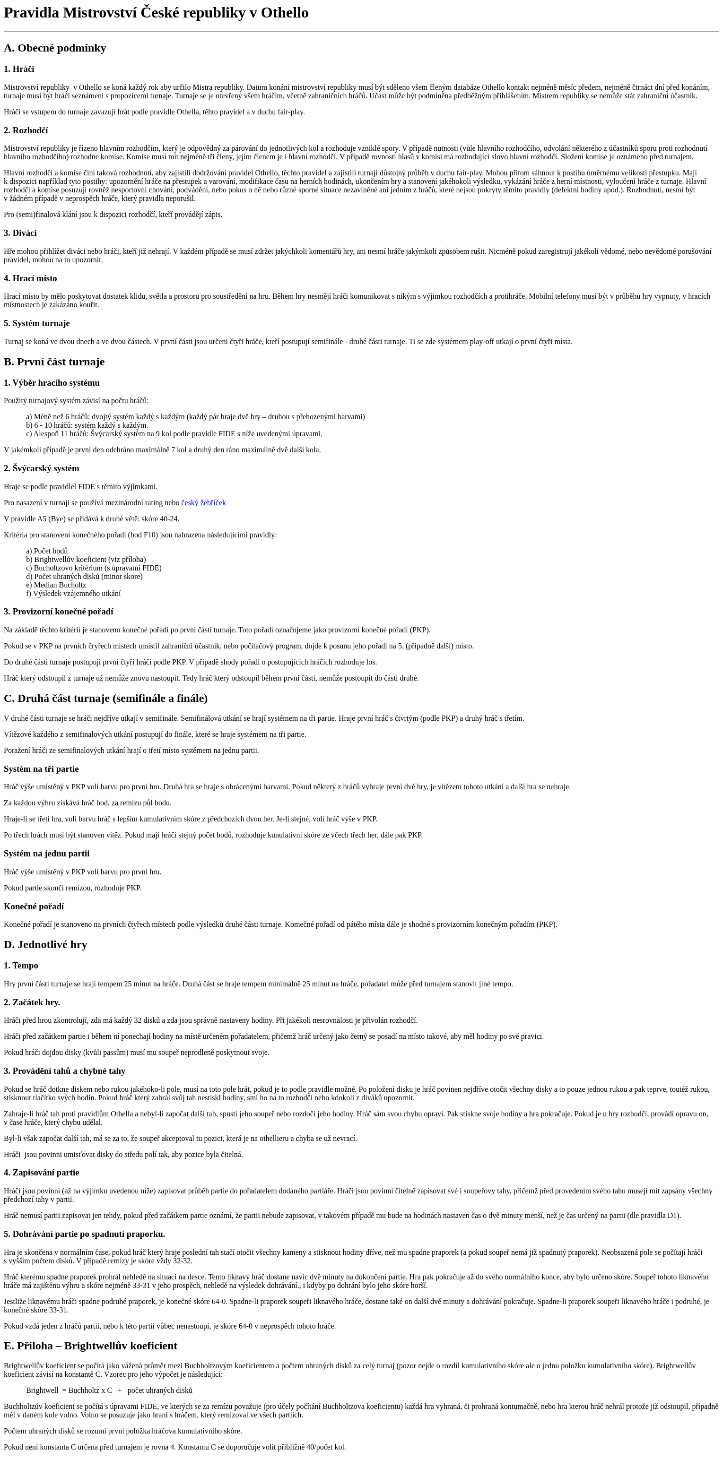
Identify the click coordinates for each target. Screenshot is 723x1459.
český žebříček (203, 503)
